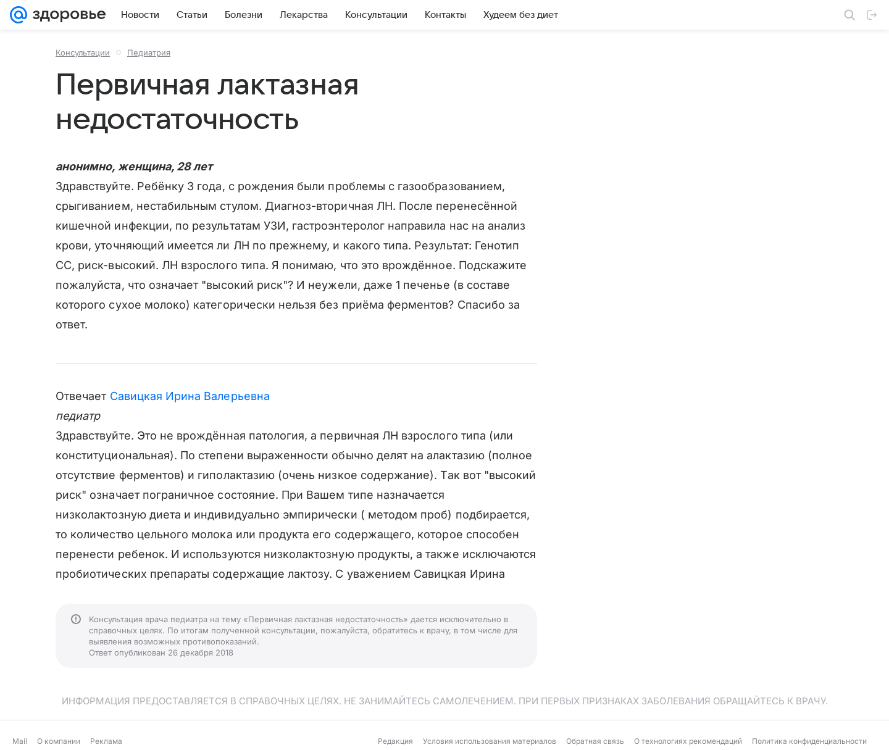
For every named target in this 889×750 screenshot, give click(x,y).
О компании (58, 741)
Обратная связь (595, 741)
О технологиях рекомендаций (688, 741)
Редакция (395, 741)
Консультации (83, 52)
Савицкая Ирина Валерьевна (190, 396)
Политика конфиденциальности (809, 741)
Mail (19, 741)
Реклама (106, 741)
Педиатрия (148, 52)
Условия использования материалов (489, 741)
